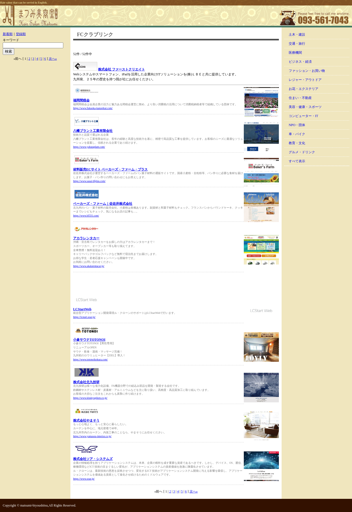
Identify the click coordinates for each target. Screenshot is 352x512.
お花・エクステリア (303, 89)
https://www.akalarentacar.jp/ (88, 266)
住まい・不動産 (300, 98)
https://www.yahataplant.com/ (89, 146)
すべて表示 (297, 161)
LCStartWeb (82, 309)
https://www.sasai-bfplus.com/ (89, 181)
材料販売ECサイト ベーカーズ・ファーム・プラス (110, 169)
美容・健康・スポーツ (305, 107)
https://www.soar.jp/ (84, 478)
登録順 (21, 34)
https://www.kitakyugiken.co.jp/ (90, 397)
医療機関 (295, 53)
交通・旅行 (297, 43)
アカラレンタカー (86, 238)
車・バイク (297, 134)
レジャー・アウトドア (305, 80)
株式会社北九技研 (86, 382)
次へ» (53, 59)
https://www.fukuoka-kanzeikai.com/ (93, 108)
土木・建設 (297, 34)
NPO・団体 (297, 125)
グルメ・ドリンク (302, 152)
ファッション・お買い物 (307, 71)
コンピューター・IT (303, 116)
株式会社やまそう (86, 420)
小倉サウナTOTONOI (89, 340)
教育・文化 (297, 143)
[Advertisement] (137, 284)
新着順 (8, 34)
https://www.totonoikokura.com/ (90, 359)
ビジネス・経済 (300, 62)
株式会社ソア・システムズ (93, 459)
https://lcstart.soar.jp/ (84, 316)
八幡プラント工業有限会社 (93, 131)
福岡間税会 (81, 100)
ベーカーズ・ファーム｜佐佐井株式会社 (102, 204)
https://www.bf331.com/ (86, 215)
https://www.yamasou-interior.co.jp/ (92, 436)
